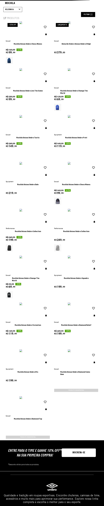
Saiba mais (91, 426)
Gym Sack (31, 27)
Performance (18, 94)
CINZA (15, 132)
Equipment (17, 90)
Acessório (17, 153)
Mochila (43, 27)
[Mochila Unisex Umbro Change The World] (36, 108)
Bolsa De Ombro (15, 27)
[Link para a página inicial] (4, 27)
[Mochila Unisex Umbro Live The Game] (87, 62)
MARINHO (16, 136)
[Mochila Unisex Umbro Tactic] (61, 108)
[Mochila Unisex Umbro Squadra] (87, 202)
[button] (21, 49)
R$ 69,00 (15, 171)
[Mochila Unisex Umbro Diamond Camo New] (36, 296)
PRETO (15, 139)
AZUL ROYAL (17, 129)
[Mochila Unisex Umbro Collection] (87, 155)
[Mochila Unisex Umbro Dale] (36, 155)
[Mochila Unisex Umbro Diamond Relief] (61, 249)
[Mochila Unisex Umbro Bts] (87, 249)
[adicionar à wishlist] (42, 46)
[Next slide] (98, 3)
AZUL (15, 126)
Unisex (16, 55)
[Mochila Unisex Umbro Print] (87, 108)
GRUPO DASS (52, 483)
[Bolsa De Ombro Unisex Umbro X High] (61, 62)
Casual (16, 97)
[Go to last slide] (5, 3)
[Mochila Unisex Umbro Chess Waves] (36, 62)
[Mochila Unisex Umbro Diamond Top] (61, 296)
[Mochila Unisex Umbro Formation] (36, 249)
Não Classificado (20, 111)
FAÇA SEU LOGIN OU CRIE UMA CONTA (4, 432)
